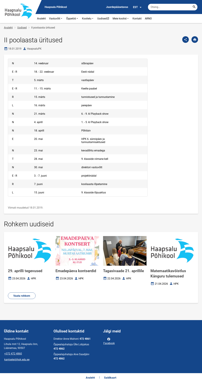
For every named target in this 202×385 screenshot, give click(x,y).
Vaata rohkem (21, 295)
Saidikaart (110, 377)
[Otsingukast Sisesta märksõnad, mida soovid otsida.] (172, 7)
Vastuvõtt (56, 18)
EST (137, 7)
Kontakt (137, 18)
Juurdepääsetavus (117, 7)
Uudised (104, 18)
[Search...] (194, 7)
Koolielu (88, 18)
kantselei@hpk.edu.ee (16, 359)
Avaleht (41, 18)
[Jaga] (185, 39)
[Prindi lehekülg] (194, 39)
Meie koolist (121, 18)
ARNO (148, 18)
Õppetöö (72, 18)
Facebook (109, 341)
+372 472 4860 (13, 353)
